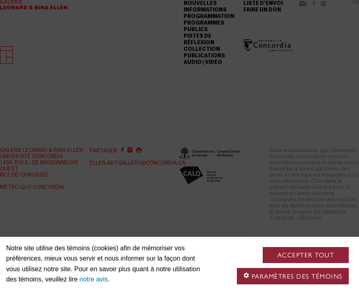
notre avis (94, 279)
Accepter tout (305, 255)
